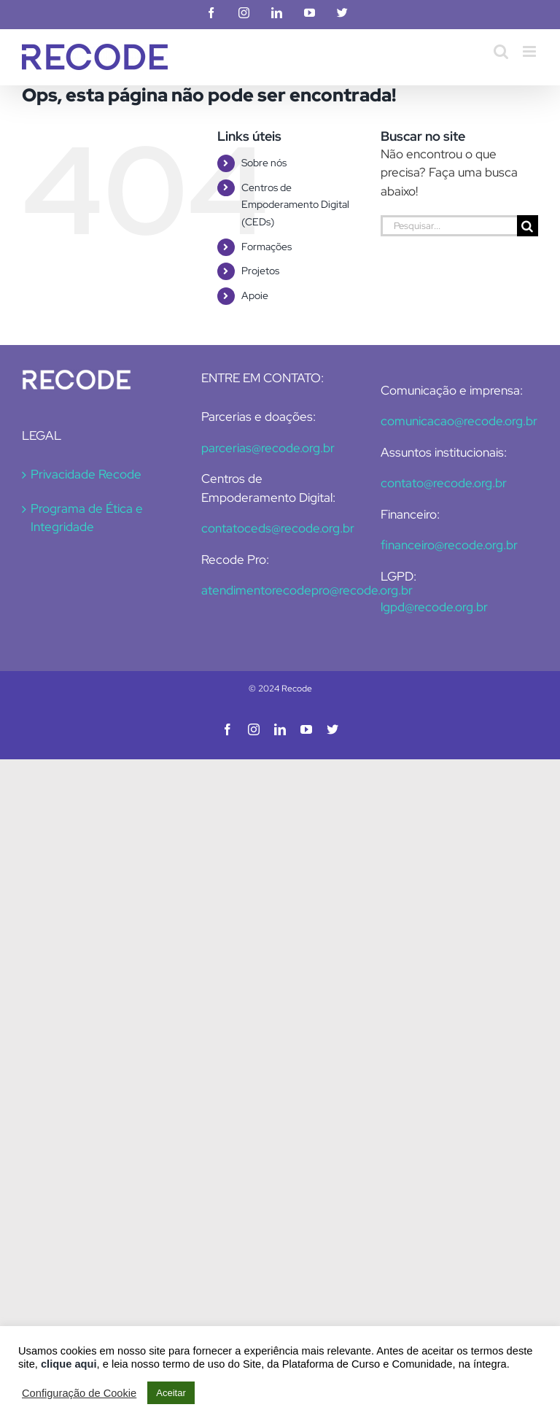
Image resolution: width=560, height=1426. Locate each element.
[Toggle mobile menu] (530, 51)
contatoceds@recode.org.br (277, 528)
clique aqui (69, 1364)
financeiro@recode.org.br (449, 545)
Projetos (260, 270)
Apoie (254, 295)
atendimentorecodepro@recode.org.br (307, 590)
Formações (266, 246)
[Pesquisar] (527, 225)
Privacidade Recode (86, 474)
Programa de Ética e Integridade (87, 517)
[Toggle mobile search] (501, 51)
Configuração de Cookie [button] (79, 1393)
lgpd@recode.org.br (434, 607)
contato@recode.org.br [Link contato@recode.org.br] (444, 483)
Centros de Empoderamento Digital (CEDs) (295, 205)
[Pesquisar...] (449, 225)
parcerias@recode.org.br (268, 448)
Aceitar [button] (170, 1392)
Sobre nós (264, 162)
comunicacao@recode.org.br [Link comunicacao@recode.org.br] (459, 421)
